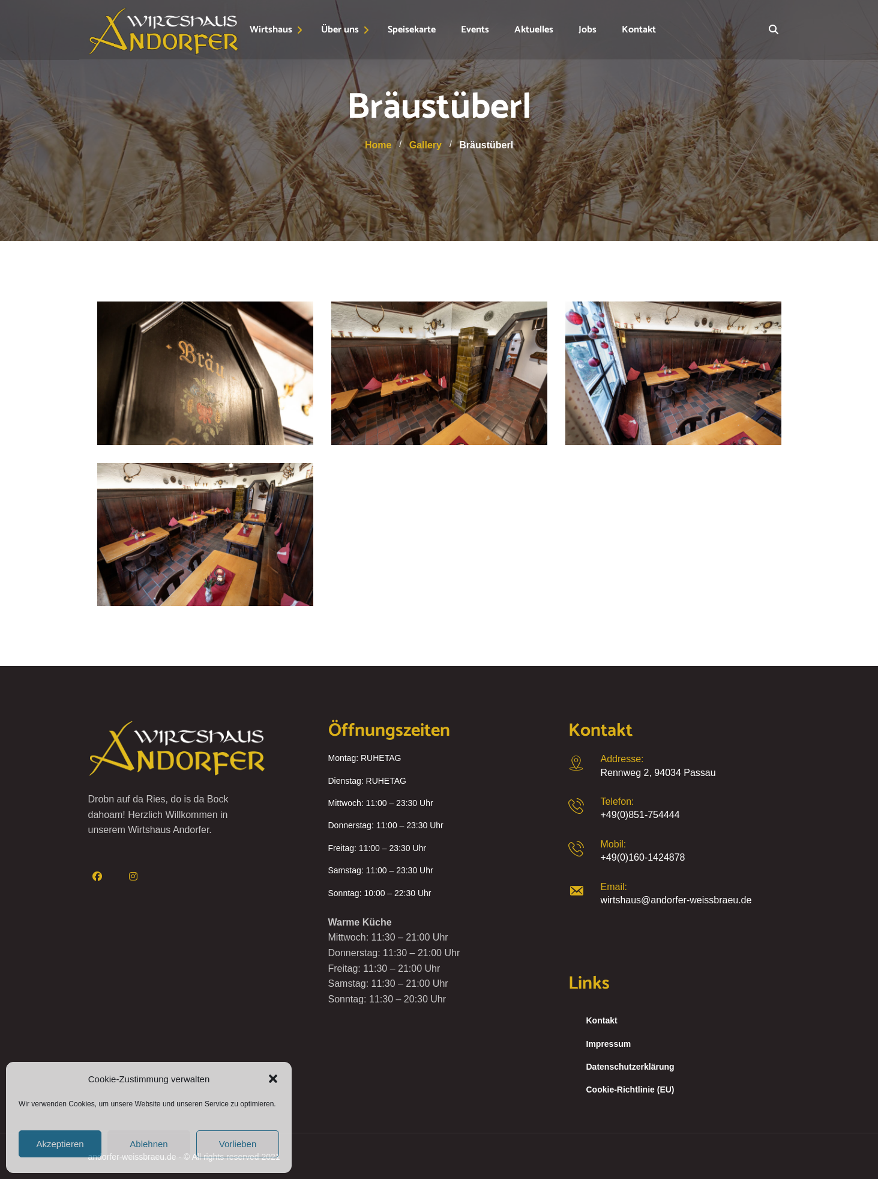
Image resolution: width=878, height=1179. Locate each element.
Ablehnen (148, 1144)
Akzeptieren (59, 1144)
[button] (273, 1079)
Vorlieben (238, 1144)
